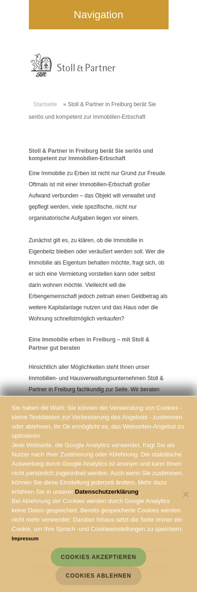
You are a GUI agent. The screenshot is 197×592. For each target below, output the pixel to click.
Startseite (45, 104)
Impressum (25, 538)
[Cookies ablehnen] (185, 494)
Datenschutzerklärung (107, 491)
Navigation (46, 14)
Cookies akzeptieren (98, 557)
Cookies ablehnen (98, 575)
